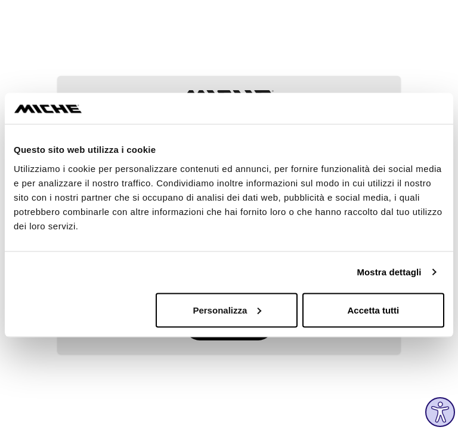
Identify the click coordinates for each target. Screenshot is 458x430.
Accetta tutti (374, 310)
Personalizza (227, 310)
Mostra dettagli (389, 272)
